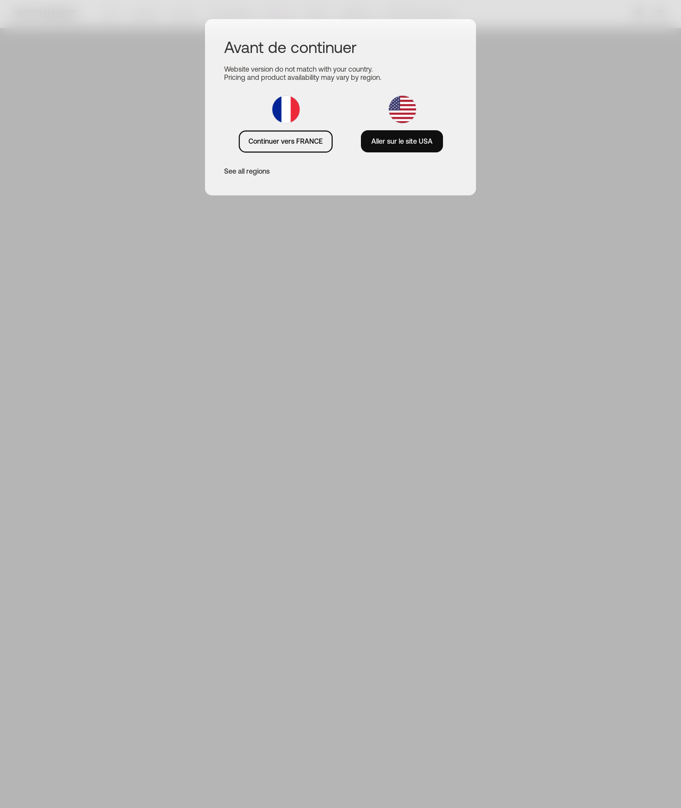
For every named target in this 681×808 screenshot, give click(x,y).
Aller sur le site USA (402, 141)
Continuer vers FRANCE (285, 141)
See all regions (247, 171)
